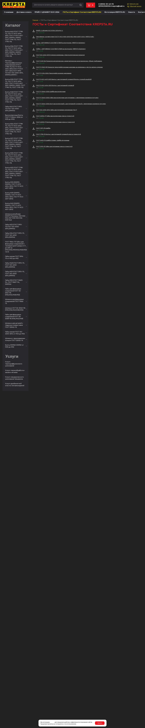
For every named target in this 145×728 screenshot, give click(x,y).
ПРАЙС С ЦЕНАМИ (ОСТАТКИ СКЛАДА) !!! (49, 30)
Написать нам (134, 4)
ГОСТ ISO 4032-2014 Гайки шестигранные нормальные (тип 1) (56, 110)
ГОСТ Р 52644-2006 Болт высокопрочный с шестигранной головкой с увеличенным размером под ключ (71, 103)
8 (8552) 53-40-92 (106, 4)
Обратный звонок (135, 6)
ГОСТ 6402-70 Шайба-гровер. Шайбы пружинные (52, 140)
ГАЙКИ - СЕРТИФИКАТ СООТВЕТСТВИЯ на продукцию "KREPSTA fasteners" (61, 49)
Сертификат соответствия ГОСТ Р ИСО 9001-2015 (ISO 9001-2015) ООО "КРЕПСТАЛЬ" (65, 36)
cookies (52, 722)
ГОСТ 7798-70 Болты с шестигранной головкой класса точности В (58, 134)
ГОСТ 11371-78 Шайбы (43, 128)
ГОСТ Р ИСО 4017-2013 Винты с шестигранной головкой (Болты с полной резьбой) (64, 79)
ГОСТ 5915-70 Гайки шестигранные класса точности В (54, 146)
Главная (35, 20)
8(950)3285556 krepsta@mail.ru (111, 6)
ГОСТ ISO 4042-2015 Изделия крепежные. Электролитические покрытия (60, 55)
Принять (99, 723)
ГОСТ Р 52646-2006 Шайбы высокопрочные (51, 91)
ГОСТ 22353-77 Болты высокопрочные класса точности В (55, 122)
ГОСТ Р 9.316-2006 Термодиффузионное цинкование (53, 73)
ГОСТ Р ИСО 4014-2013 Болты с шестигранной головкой (55, 85)
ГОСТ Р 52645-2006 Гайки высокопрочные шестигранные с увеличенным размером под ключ (67, 97)
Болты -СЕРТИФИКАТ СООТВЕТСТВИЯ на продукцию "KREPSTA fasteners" (60, 43)
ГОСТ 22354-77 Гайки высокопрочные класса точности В (55, 116)
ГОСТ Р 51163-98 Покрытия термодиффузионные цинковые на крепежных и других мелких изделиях (69, 67)
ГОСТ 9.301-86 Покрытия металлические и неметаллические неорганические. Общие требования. (69, 61)
